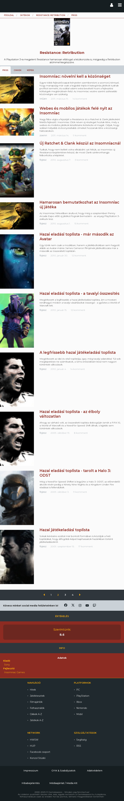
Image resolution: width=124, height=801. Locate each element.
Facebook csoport (40, 752)
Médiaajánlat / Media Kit (63, 783)
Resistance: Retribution (50, 15)
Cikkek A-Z (36, 714)
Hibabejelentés (31, 783)
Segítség (81, 739)
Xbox (79, 701)
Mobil (79, 714)
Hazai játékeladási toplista (65, 530)
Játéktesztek (37, 695)
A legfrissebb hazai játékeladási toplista (78, 352)
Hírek (33, 689)
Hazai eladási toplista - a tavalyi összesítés (79, 293)
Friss (5, 70)
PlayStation (82, 695)
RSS (78, 745)
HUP (32, 745)
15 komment (81, 223)
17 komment (85, 546)
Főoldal (9, 15)
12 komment (79, 255)
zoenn (43, 135)
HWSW (34, 739)
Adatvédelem (94, 770)
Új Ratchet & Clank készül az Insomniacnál (80, 143)
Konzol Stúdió (38, 758)
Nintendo (81, 708)
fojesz (43, 159)
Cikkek (17, 70)
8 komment (81, 432)
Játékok (25, 15)
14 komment (80, 98)
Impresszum (30, 770)
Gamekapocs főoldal (5, 4)
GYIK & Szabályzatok (63, 770)
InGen (43, 98)
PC (78, 689)
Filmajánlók (36, 701)
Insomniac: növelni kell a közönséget (75, 76)
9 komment (79, 135)
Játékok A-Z (36, 720)
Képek (30, 70)
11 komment (80, 491)
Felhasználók (37, 708)
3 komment (81, 159)
